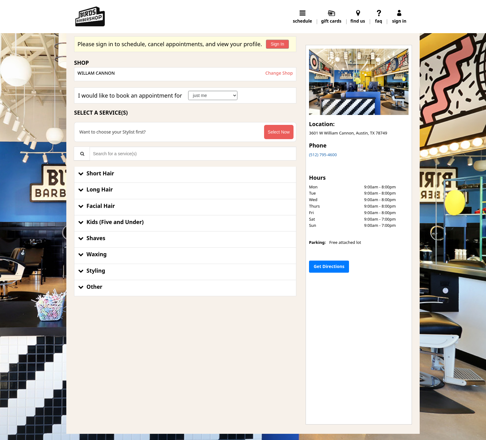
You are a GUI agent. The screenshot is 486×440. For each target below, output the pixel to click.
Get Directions (329, 266)
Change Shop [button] (278, 73)
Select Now (279, 132)
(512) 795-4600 (323, 154)
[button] (185, 175)
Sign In (277, 44)
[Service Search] (82, 154)
